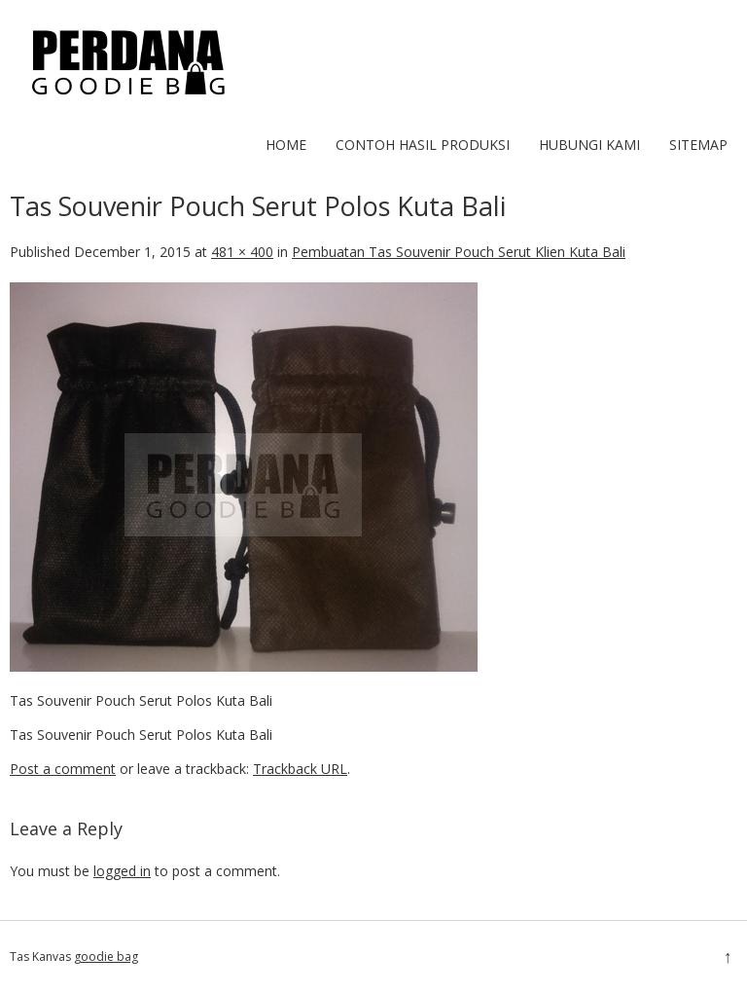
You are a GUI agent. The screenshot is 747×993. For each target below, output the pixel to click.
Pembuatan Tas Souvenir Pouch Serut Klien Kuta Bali (458, 251)
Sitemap (698, 144)
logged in (122, 871)
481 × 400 (242, 251)
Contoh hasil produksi (423, 144)
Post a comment (63, 768)
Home (286, 144)
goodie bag (106, 956)
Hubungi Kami (589, 144)
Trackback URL (300, 768)
